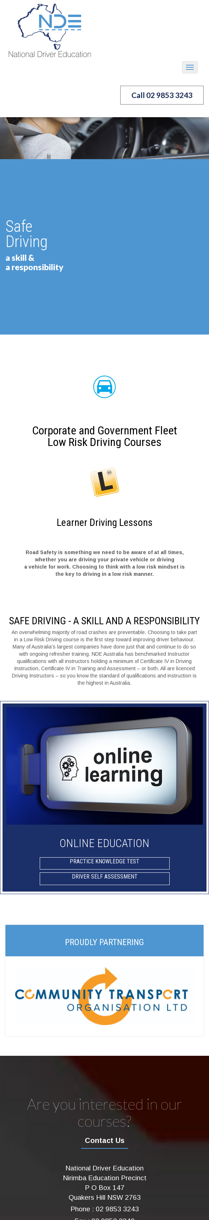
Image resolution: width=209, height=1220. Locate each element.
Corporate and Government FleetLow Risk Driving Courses (104, 436)
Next (199, 197)
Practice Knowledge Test (104, 861)
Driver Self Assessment (105, 876)
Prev (9, 197)
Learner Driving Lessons (105, 522)
